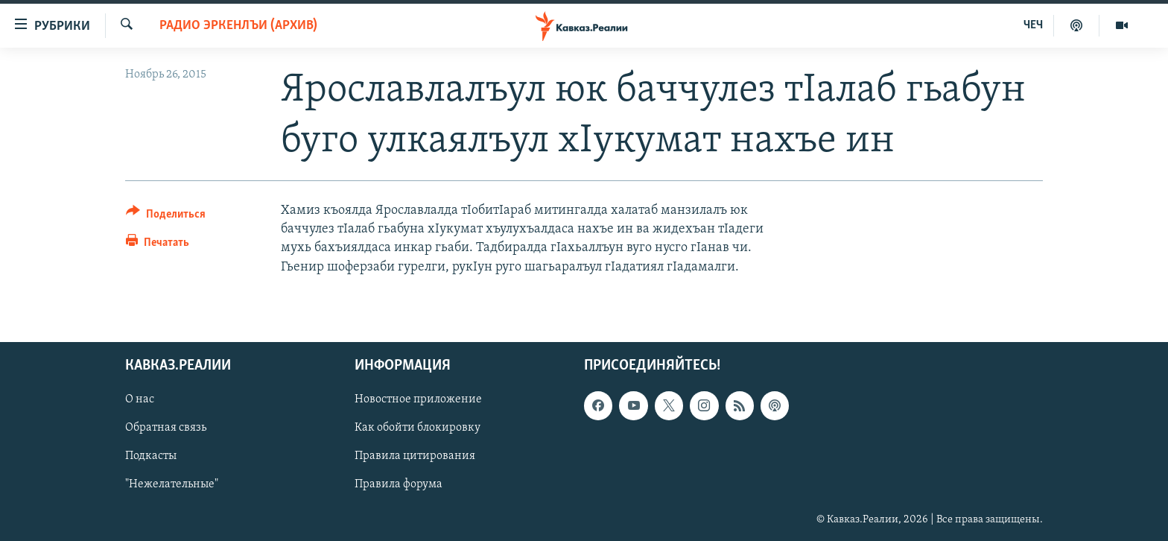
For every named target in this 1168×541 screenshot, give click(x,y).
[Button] (166, 216)
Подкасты (151, 456)
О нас (139, 399)
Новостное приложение (418, 399)
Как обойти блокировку (417, 428)
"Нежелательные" (171, 484)
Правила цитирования (415, 456)
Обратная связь (165, 428)
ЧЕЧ (1033, 25)
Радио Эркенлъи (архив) (238, 26)
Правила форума (398, 484)
